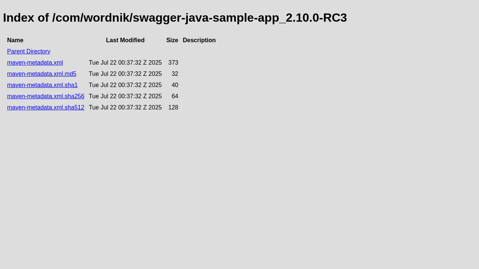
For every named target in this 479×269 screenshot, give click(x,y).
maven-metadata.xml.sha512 (45, 107)
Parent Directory (29, 51)
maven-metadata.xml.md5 (41, 74)
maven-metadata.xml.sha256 (45, 96)
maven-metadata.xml (35, 62)
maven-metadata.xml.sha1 (42, 85)
